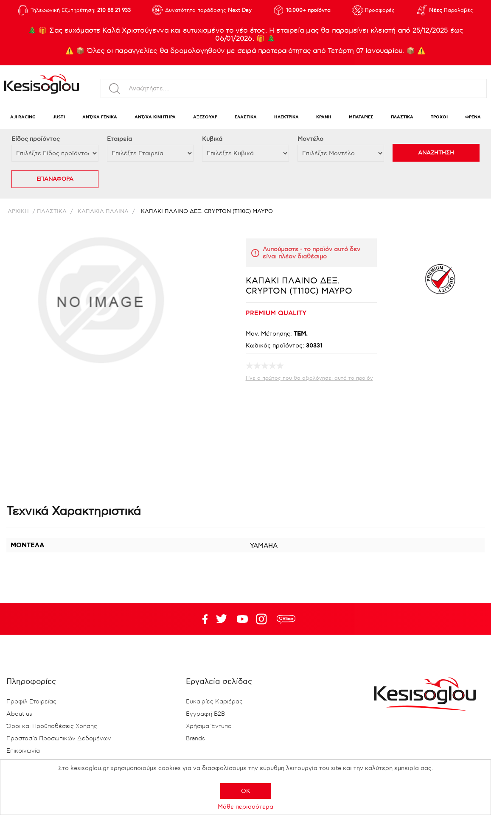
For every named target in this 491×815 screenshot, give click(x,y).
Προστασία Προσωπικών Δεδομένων (58, 738)
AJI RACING (23, 117)
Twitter (242, 619)
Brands (195, 738)
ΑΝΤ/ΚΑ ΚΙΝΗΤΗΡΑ (155, 117)
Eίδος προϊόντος (35, 139)
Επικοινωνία (23, 751)
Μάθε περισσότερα (245, 806)
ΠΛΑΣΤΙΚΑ (402, 117)
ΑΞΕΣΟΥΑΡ (205, 117)
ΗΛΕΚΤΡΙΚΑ (286, 117)
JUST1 (59, 117)
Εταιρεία (119, 139)
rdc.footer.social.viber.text (286, 619)
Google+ (263, 619)
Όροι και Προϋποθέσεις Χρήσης (51, 726)
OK (245, 791)
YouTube (221, 619)
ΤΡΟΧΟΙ (439, 117)
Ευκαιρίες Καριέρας (214, 701)
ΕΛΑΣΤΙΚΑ (246, 117)
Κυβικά (212, 139)
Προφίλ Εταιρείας (31, 701)
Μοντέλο (310, 139)
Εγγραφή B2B (205, 714)
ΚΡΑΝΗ (323, 117)
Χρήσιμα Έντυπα (209, 726)
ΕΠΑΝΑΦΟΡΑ (54, 179)
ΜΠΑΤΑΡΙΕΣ (361, 117)
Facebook (201, 619)
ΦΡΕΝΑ (473, 117)
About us (19, 714)
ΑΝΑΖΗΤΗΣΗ (436, 152)
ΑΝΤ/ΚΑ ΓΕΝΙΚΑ (99, 117)
